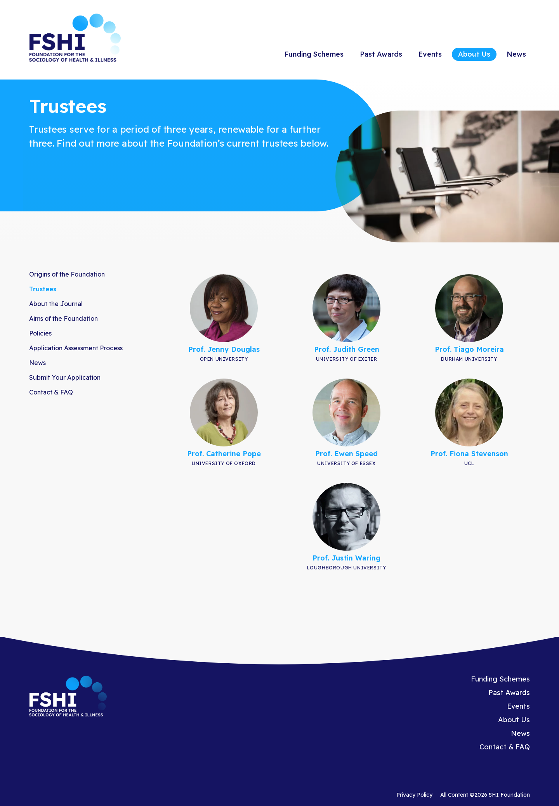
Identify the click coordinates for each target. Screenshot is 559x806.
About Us (474, 54)
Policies (40, 333)
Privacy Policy (414, 794)
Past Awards (381, 54)
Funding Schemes (314, 54)
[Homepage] (75, 39)
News (516, 54)
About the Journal (56, 304)
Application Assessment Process (76, 348)
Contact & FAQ (51, 392)
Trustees (42, 289)
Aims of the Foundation (63, 318)
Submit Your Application (65, 377)
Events (430, 54)
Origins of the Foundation (67, 274)
